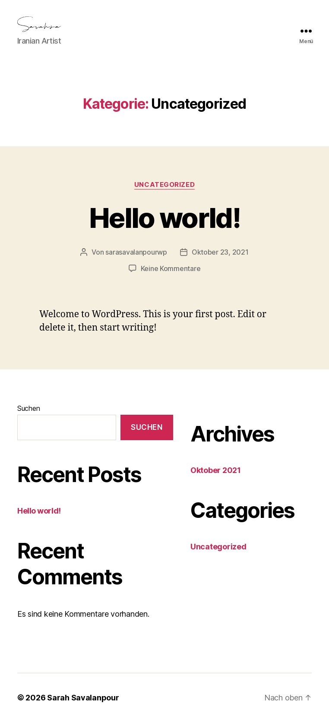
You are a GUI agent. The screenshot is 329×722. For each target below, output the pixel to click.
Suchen (28, 408)
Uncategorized (164, 185)
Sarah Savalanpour (83, 697)
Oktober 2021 (215, 470)
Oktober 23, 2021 (220, 252)
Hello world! (164, 217)
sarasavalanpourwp (136, 252)
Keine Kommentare (171, 268)
